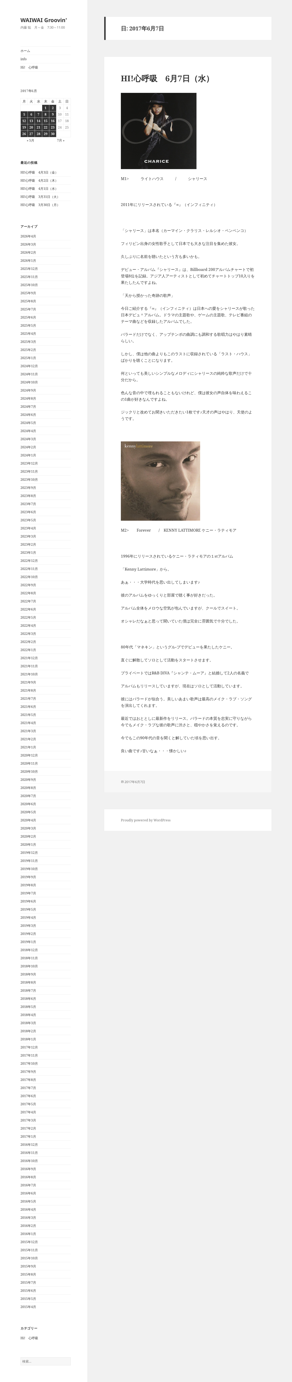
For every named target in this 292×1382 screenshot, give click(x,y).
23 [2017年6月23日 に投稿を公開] (53, 127)
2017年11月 (29, 1055)
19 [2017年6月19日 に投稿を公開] (24, 127)
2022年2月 (28, 641)
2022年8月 (28, 593)
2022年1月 (28, 650)
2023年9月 (28, 487)
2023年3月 (28, 536)
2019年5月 (28, 909)
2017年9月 (28, 1071)
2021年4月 (28, 723)
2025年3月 (28, 341)
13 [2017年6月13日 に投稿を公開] (31, 121)
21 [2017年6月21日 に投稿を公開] (38, 127)
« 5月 (30, 140)
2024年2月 (28, 447)
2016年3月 (28, 1217)
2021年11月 (29, 666)
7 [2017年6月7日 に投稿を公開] (38, 114)
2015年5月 (28, 1298)
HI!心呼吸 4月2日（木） (39, 180)
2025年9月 (28, 293)
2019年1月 (28, 942)
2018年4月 (28, 1015)
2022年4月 (28, 625)
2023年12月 (29, 463)
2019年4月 (28, 917)
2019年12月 (29, 852)
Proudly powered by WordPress (146, 820)
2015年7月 (28, 1282)
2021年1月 (28, 747)
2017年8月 (28, 1079)
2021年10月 (29, 674)
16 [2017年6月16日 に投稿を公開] (53, 121)
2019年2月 (28, 933)
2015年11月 (29, 1250)
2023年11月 (29, 471)
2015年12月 (29, 1242)
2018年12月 (29, 950)
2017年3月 (28, 1120)
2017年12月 (29, 1047)
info (23, 59)
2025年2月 (28, 350)
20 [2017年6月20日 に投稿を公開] (31, 127)
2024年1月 (28, 455)
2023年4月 (28, 528)
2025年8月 (28, 301)
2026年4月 (28, 236)
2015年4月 (28, 1307)
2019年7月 (28, 893)
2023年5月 (28, 520)
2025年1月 (28, 358)
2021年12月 (29, 658)
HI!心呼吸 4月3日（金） (39, 172)
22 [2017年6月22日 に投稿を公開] (45, 127)
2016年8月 (28, 1177)
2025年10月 (29, 285)
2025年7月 (28, 309)
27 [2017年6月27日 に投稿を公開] (31, 134)
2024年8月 (28, 398)
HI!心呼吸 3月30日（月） (40, 205)
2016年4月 (28, 1209)
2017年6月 (28, 1096)
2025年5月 (28, 325)
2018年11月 (29, 958)
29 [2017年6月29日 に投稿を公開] (45, 134)
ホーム (25, 50)
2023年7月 (28, 504)
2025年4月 (28, 333)
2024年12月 (29, 366)
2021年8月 (28, 690)
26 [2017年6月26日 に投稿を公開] (24, 134)
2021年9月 (28, 682)
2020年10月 (29, 771)
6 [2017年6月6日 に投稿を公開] (31, 114)
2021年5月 (28, 714)
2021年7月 (28, 698)
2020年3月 (28, 828)
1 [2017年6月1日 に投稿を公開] (45, 108)
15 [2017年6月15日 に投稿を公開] (45, 121)
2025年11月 (29, 277)
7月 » (60, 140)
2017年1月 (28, 1136)
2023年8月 (28, 496)
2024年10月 (29, 382)
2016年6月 (28, 1193)
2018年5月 (28, 1006)
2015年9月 (28, 1266)
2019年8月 (28, 885)
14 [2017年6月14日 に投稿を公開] (38, 121)
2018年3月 (28, 1023)
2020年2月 (28, 836)
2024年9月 (28, 390)
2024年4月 (28, 431)
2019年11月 (29, 860)
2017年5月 (28, 1104)
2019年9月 (28, 877)
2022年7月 (28, 601)
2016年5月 (28, 1201)
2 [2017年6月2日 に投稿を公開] (53, 108)
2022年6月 (28, 609)
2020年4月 (28, 820)
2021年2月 (28, 739)
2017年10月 (29, 1063)
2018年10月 (29, 966)
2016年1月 (28, 1234)
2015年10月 (29, 1258)
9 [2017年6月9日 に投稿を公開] (53, 114)
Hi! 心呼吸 (29, 67)
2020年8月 (28, 787)
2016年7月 (28, 1185)
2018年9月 (28, 974)
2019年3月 (28, 925)
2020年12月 (29, 755)
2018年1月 (28, 1039)
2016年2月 (28, 1225)
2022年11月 (29, 569)
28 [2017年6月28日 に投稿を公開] (38, 134)
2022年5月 (28, 617)
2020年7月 (28, 796)
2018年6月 (28, 998)
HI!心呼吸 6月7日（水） (167, 78)
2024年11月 (29, 374)
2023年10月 (29, 479)
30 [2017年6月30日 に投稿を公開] (53, 134)
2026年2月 (28, 252)
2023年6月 (28, 512)
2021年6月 (28, 706)
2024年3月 (28, 439)
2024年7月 (28, 406)
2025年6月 (28, 317)
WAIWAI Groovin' (43, 20)
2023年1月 (28, 552)
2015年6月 (28, 1290)
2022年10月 (29, 577)
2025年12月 (29, 268)
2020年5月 (28, 812)
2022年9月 (28, 585)
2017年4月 (28, 1112)
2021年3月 (28, 731)
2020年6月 (28, 804)
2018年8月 (28, 982)
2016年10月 (29, 1161)
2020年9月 (28, 779)
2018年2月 (28, 1031)
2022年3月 (28, 633)
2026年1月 (28, 260)
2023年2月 (28, 544)
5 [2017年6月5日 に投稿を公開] (24, 114)
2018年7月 (28, 990)
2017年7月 (28, 1088)
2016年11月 (29, 1152)
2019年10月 (29, 869)
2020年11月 (29, 763)
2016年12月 (29, 1144)
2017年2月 (28, 1128)
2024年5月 (28, 423)
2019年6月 (28, 901)
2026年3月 (28, 244)
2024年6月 (28, 414)
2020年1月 (28, 844)
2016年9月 (28, 1169)
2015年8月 (28, 1274)
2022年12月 (29, 560)
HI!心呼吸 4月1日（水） (39, 188)
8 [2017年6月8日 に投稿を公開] (45, 114)
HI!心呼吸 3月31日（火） (40, 196)
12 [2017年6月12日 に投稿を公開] (24, 121)
